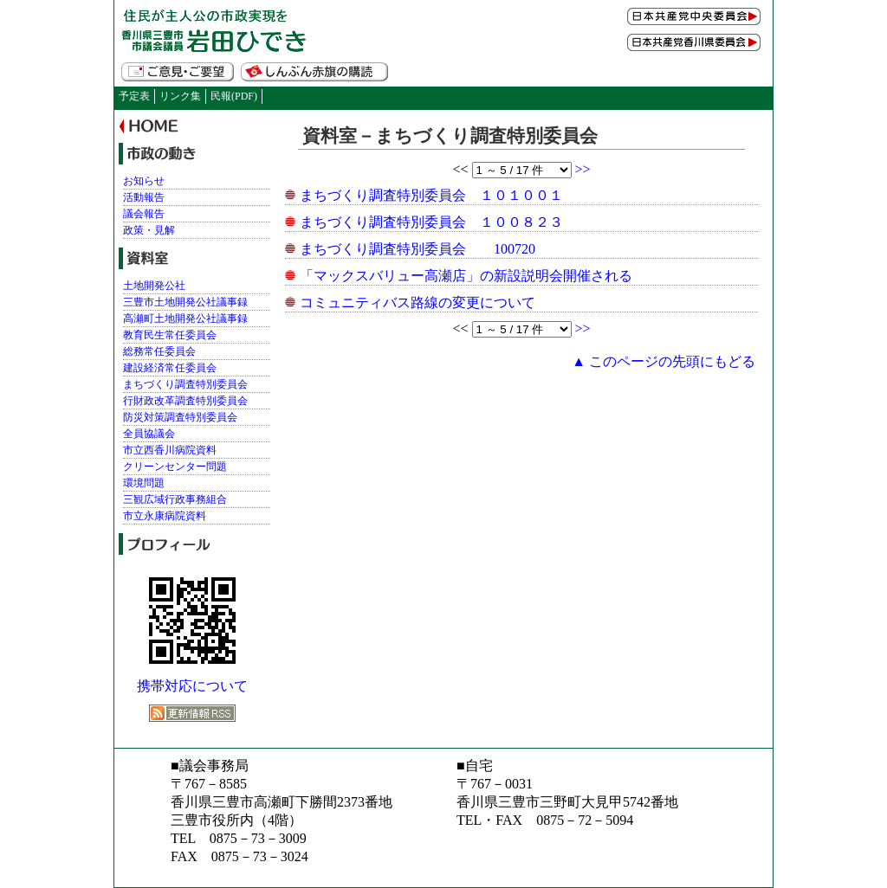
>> (583, 169)
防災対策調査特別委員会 (180, 417)
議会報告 (144, 214)
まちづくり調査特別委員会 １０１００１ (431, 195)
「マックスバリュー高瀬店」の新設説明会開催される (466, 275)
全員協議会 (149, 434)
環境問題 (144, 483)
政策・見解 (149, 230)
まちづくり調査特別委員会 (185, 384)
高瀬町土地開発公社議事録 (185, 318)
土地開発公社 (154, 286)
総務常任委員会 (159, 351)
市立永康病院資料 (164, 516)
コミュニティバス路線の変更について (417, 302)
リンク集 (180, 96)
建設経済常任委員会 (170, 368)
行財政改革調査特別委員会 (185, 401)
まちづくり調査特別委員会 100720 (417, 248)
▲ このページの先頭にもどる (663, 361)
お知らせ (144, 181)
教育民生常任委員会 (170, 335)
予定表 (134, 96)
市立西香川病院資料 (170, 450)
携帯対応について (192, 686)
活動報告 (144, 197)
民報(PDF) (233, 96)
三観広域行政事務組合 (175, 499)
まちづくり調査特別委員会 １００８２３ (431, 222)
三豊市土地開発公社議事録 (185, 302)
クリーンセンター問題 (175, 466)
